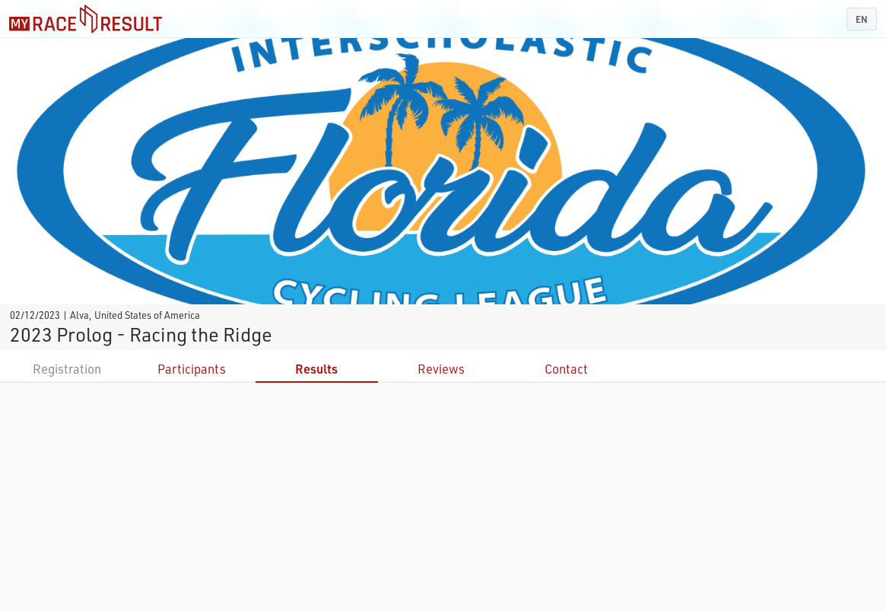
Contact (566, 369)
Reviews (441, 369)
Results (316, 369)
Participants (191, 369)
